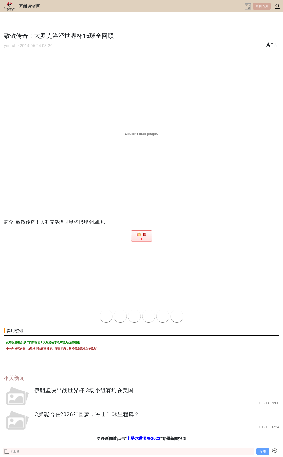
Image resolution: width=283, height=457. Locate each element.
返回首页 (262, 6)
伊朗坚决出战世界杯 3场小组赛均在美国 (84, 390)
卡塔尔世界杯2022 (143, 438)
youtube (11, 45)
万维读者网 (29, 6)
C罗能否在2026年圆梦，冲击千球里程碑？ (86, 414)
